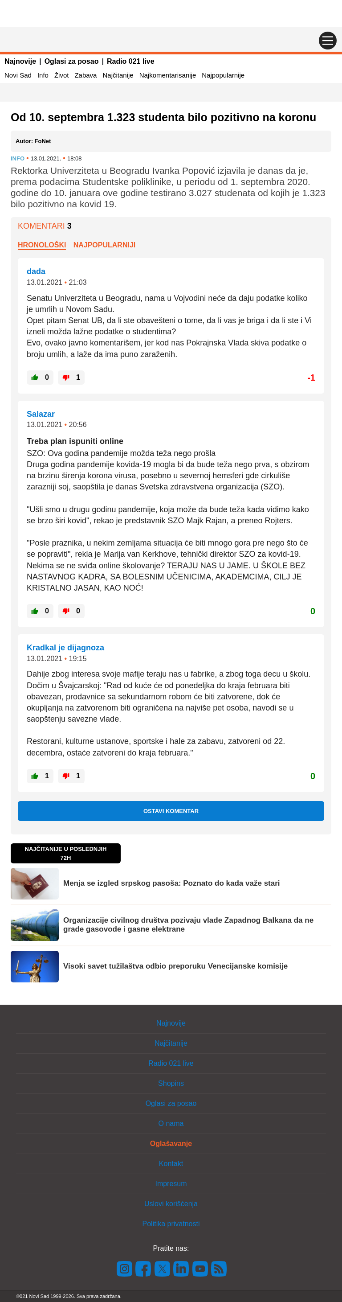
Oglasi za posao (72, 61)
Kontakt (171, 1163)
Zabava (85, 75)
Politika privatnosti (171, 1224)
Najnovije (20, 61)
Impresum (171, 1183)
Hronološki (42, 245)
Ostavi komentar (171, 811)
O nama (171, 1123)
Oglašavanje (171, 1143)
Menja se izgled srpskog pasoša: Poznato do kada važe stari (171, 883)
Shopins (171, 1083)
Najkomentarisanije (167, 75)
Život (61, 75)
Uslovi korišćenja (171, 1204)
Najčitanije (117, 75)
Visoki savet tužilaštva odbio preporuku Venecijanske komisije (175, 966)
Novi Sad (18, 75)
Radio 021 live (131, 61)
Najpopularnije (223, 75)
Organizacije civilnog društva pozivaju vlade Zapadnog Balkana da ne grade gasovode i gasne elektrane (188, 924)
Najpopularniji (104, 245)
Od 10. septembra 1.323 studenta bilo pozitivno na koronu (163, 117)
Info (43, 75)
